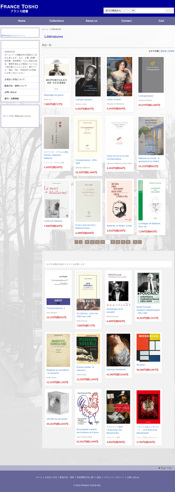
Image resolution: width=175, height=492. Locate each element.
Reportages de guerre (54, 95)
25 (113, 242)
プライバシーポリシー (114, 477)
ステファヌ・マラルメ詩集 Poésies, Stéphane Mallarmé (57, 155)
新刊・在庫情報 (12, 98)
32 (135, 242)
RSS (14, 134)
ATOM (16, 137)
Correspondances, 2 (56, 308)
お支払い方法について (15, 79)
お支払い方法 (51, 477)
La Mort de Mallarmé (53, 221)
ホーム (45, 29)
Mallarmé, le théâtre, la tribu (119, 226)
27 (123, 242)
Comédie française (83, 99)
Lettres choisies (114, 99)
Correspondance (145, 96)
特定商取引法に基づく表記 (89, 477)
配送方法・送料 (67, 477)
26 (118, 242)
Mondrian (141, 365)
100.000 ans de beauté (57, 419)
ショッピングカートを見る (20, 122)
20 (87, 242)
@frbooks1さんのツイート (13, 35)
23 (103, 242)
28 (128, 242)
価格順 (164, 51)
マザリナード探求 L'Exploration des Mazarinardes (116, 430)
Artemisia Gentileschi (116, 369)
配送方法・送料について (16, 86)
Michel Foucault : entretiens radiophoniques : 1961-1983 (148, 310)
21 (92, 242)
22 (97, 242)
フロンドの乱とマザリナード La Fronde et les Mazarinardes (148, 430)
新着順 (171, 51)
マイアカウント (164, 4)
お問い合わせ (11, 92)
